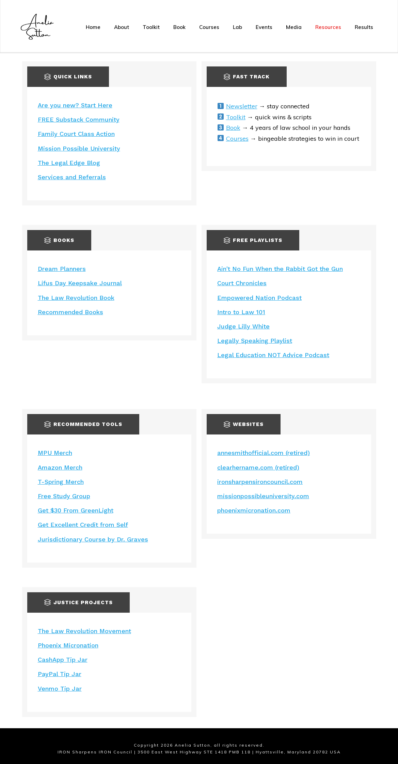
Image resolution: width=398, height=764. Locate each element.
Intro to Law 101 (241, 312)
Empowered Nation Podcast (259, 297)
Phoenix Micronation (68, 645)
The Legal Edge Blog (69, 162)
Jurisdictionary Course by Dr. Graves (93, 539)
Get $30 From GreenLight (75, 510)
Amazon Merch (60, 467)
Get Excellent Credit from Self (83, 524)
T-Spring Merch (61, 481)
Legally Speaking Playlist (254, 340)
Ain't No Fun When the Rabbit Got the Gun (280, 268)
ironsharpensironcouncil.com (260, 481)
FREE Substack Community (79, 119)
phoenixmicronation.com (253, 510)
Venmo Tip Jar (60, 688)
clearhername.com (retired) (258, 467)
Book (233, 128)
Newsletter (241, 106)
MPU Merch (55, 452)
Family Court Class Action (76, 133)
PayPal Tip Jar (59, 673)
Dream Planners (62, 268)
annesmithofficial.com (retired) (263, 452)
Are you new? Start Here (75, 105)
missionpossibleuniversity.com (263, 496)
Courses (237, 138)
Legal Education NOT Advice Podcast (273, 354)
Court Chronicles (242, 283)
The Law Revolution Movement (84, 631)
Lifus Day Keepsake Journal (80, 283)
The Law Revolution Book (76, 297)
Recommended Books (70, 312)
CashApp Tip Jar (62, 659)
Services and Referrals (72, 177)
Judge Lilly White (243, 326)
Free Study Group (64, 496)
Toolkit (235, 117)
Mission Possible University (79, 148)
